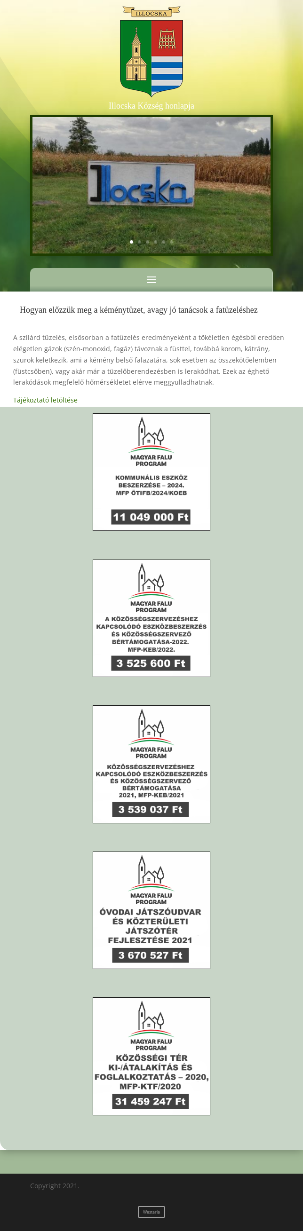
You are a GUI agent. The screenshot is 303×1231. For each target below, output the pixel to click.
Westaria (151, 1212)
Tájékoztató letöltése (45, 399)
